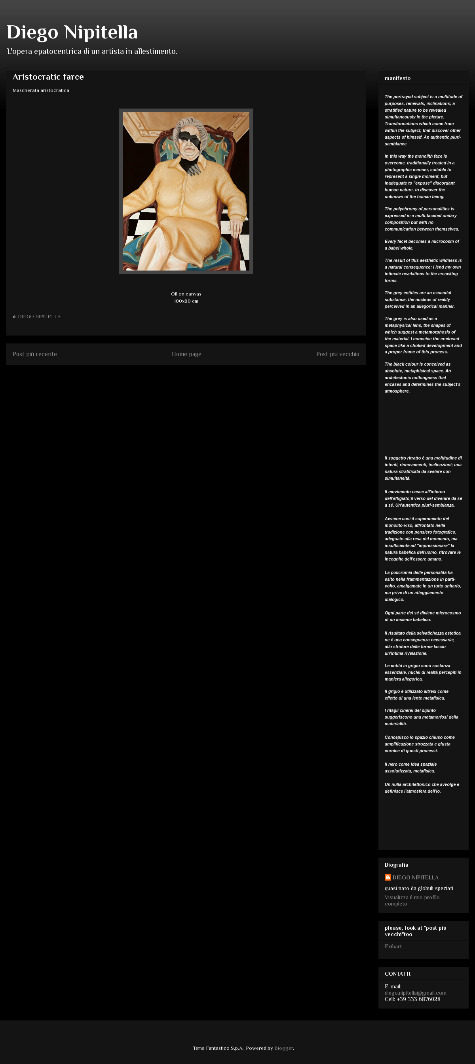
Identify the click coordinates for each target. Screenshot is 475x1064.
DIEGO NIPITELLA (416, 877)
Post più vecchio (337, 354)
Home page (186, 354)
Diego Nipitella (72, 32)
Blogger (283, 1048)
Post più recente (35, 354)
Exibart (393, 946)
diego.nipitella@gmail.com (415, 993)
